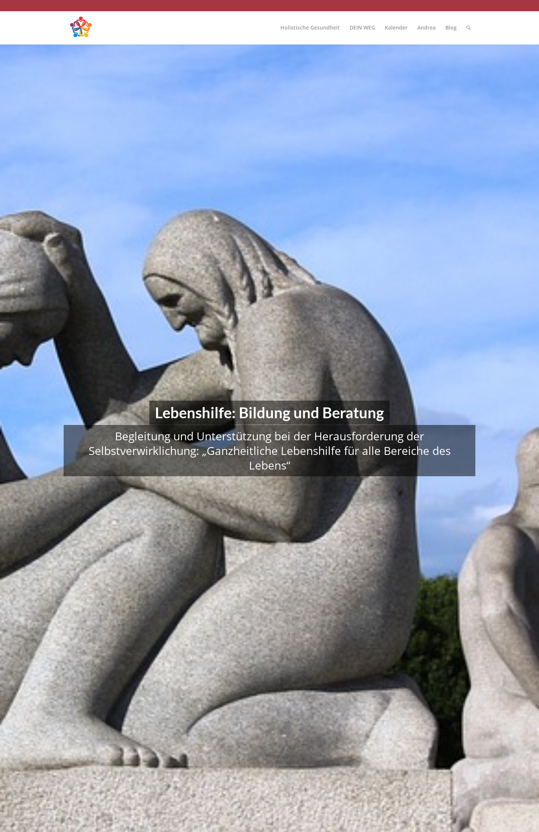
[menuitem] (310, 28)
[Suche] (468, 28)
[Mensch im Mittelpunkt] (80, 28)
